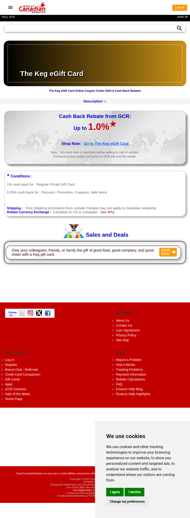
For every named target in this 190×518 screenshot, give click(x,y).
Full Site (8, 17)
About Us (122, 320)
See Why (107, 212)
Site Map (122, 340)
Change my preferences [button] (127, 501)
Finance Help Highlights (133, 394)
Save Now (169, 252)
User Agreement (127, 330)
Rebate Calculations (130, 379)
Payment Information (131, 374)
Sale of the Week (17, 394)
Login (179, 7)
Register (11, 365)
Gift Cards (12, 379)
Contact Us (124, 325)
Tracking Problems (129, 369)
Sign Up (182, 17)
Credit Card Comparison (22, 374)
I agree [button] (115, 492)
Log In (9, 360)
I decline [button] (134, 492)
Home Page (13, 399)
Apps (9, 384)
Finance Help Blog (129, 389)
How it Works (125, 365)
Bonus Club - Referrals (21, 369)
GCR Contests (15, 389)
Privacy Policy (126, 335)
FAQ (119, 384)
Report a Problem (129, 360)
